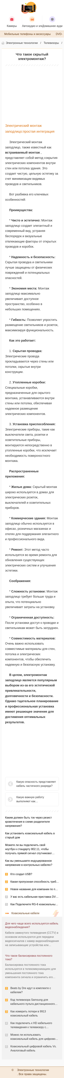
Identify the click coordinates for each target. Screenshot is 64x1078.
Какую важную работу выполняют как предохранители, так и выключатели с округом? (32, 799)
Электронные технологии (22, 42)
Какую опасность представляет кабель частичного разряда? (36, 783)
